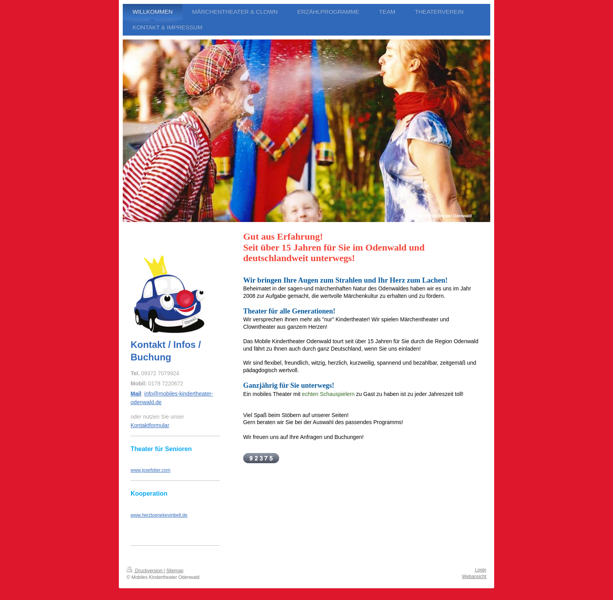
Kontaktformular (150, 425)
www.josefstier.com (150, 470)
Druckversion (145, 570)
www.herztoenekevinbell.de (159, 515)
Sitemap (174, 570)
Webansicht (474, 576)
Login (480, 570)
